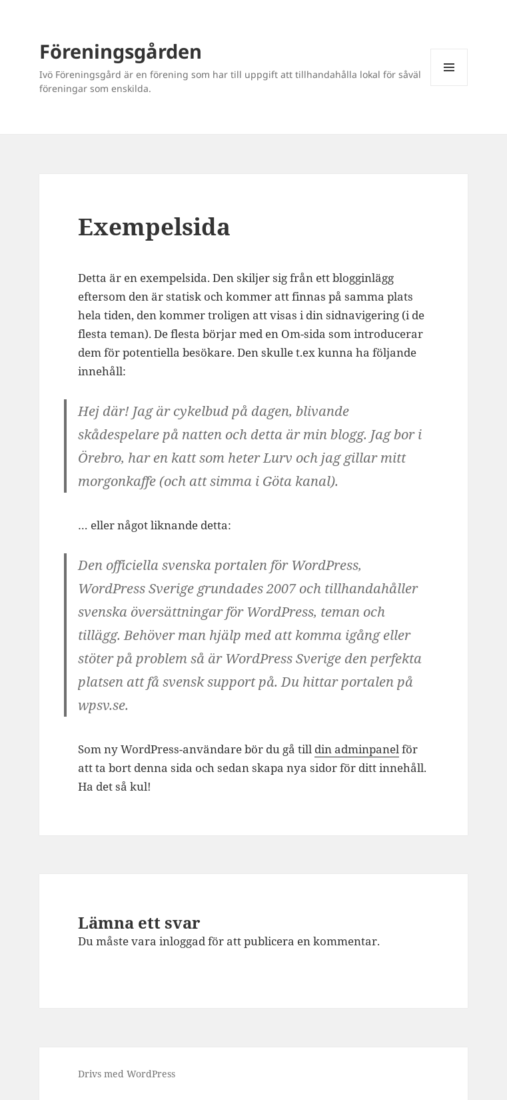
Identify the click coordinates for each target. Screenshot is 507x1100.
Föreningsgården (120, 51)
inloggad (182, 941)
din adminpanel (356, 749)
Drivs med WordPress (126, 1073)
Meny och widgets (449, 85)
